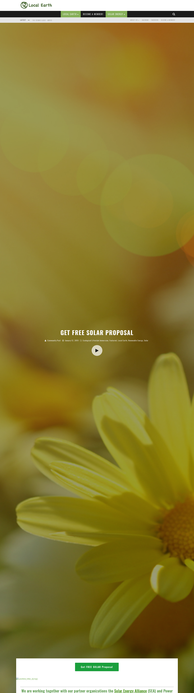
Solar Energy (115, 14)
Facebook (154, 20)
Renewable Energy (135, 351)
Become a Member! (93, 14)
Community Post (54, 351)
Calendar (145, 20)
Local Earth (70, 14)
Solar (146, 351)
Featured (113, 351)
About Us (134, 20)
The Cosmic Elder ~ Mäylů (42, 20)
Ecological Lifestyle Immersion (95, 351)
